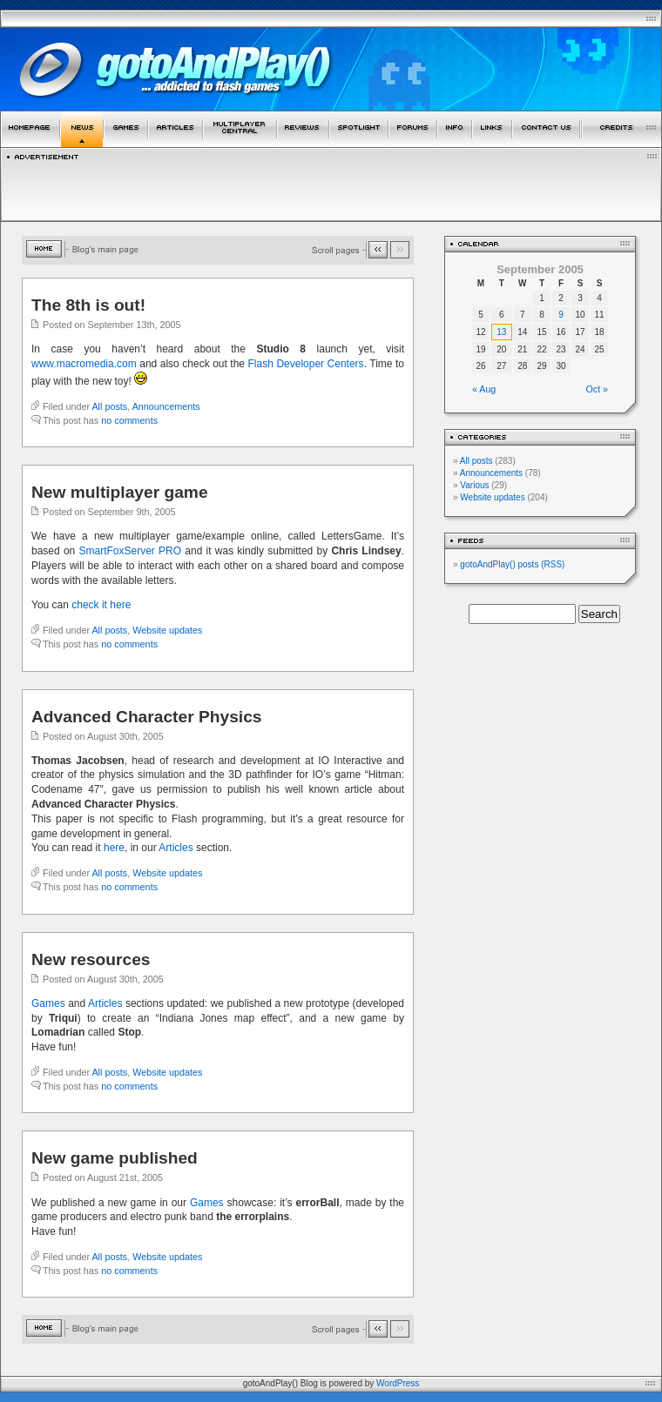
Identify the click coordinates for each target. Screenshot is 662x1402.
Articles (176, 848)
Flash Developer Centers (306, 364)
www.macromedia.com (84, 364)
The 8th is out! (88, 305)
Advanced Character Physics (146, 717)
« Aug (484, 389)
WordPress (397, 1383)
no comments (129, 420)
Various (474, 485)
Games (48, 1003)
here (114, 848)
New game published (114, 1158)
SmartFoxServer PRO (130, 551)
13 (501, 332)
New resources (91, 959)
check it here (101, 605)
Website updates (167, 630)
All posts (109, 406)
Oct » (597, 389)
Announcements (166, 406)
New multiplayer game (119, 492)
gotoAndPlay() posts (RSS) (512, 564)
